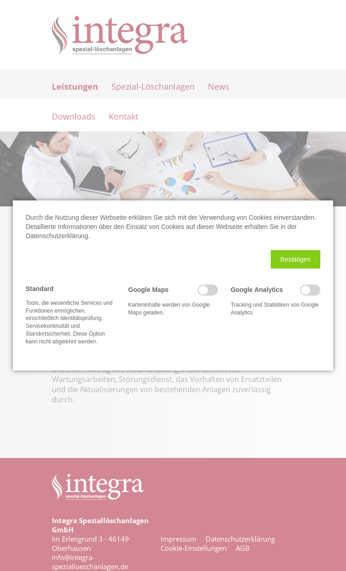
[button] (295, 259)
